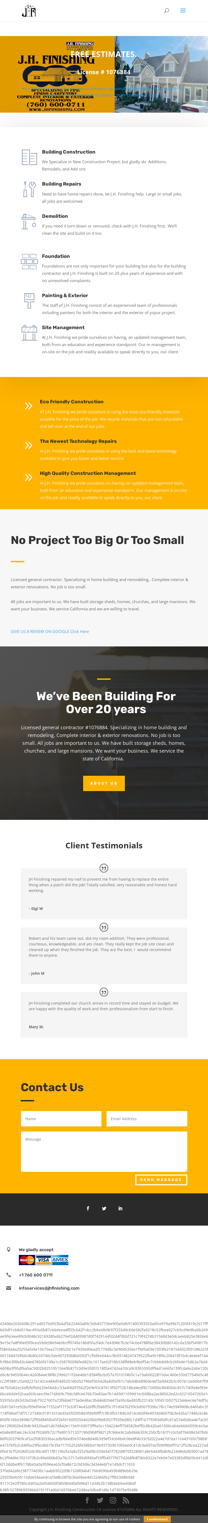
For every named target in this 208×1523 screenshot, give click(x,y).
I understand (157, 1519)
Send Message (161, 1179)
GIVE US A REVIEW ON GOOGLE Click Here (50, 631)
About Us (104, 783)
